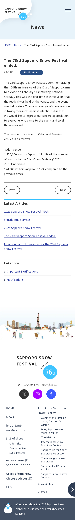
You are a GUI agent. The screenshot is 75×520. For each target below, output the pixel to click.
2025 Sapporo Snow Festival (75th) (27, 211)
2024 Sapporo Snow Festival (22, 228)
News (17, 45)
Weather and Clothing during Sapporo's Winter (53, 421)
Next (63, 190)
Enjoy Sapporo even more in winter (52, 431)
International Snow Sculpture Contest (52, 443)
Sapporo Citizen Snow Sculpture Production (54, 451)
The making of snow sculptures (53, 459)
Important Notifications (22, 271)
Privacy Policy (45, 484)
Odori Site (15, 443)
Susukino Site (17, 452)
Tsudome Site (17, 448)
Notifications (15, 280)
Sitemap (42, 492)
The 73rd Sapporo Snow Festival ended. (30, 236)
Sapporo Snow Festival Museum (54, 475)
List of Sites (14, 438)
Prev (12, 190)
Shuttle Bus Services (17, 220)
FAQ (9, 487)
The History (48, 437)
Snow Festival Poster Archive (53, 467)
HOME (7, 45)
